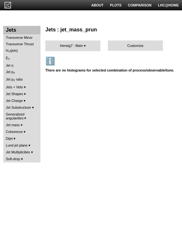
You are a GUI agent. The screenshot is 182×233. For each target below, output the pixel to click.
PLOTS (116, 5)
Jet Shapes (14, 94)
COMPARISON (140, 5)
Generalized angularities (15, 116)
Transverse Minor (19, 37)
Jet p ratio (14, 79)
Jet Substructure (18, 107)
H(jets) (12, 51)
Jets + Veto (14, 87)
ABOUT (97, 5)
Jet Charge (14, 101)
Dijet (9, 138)
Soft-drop (13, 159)
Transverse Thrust (20, 44)
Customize (135, 46)
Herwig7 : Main (71, 46)
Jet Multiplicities (18, 152)
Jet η (9, 65)
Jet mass (13, 125)
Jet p (10, 72)
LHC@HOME (168, 5)
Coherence (14, 132)
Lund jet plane (17, 145)
